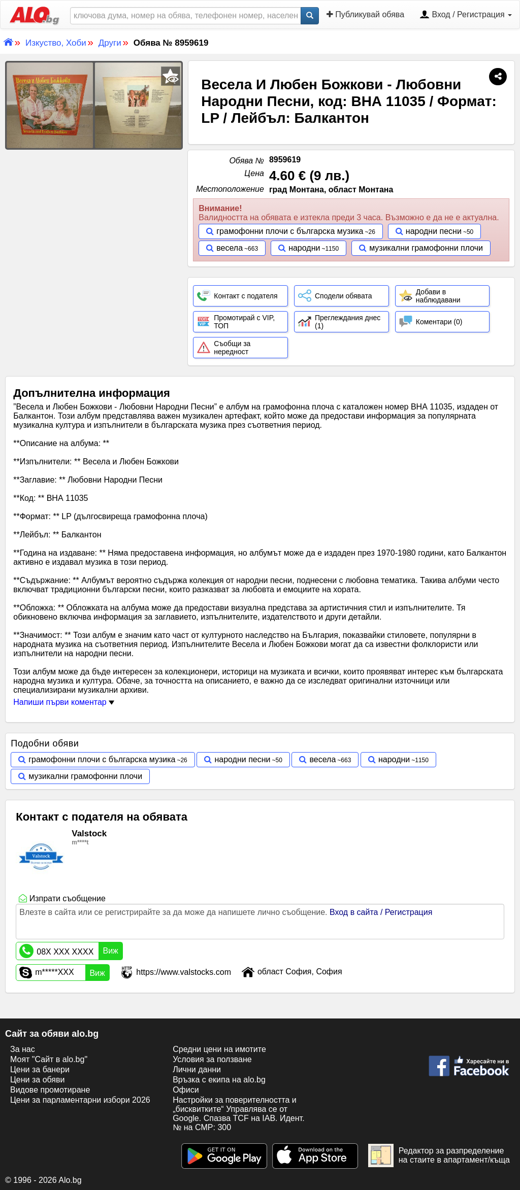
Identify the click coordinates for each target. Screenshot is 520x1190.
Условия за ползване (212, 1059)
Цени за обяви (37, 1079)
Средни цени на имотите (219, 1049)
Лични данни (197, 1069)
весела (229, 248)
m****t (80, 842)
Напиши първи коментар (63, 702)
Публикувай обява (365, 14)
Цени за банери (40, 1069)
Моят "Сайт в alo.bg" (48, 1059)
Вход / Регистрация (465, 15)
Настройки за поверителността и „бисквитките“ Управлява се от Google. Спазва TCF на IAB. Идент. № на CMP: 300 (238, 1114)
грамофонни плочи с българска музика (289, 231)
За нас (22, 1049)
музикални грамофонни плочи (426, 248)
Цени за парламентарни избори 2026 (80, 1100)
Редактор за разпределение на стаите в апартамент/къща (439, 1155)
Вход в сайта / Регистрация (381, 912)
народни (304, 248)
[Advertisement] (94, 226)
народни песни (434, 231)
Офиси (186, 1089)
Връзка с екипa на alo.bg (219, 1079)
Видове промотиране (50, 1089)
